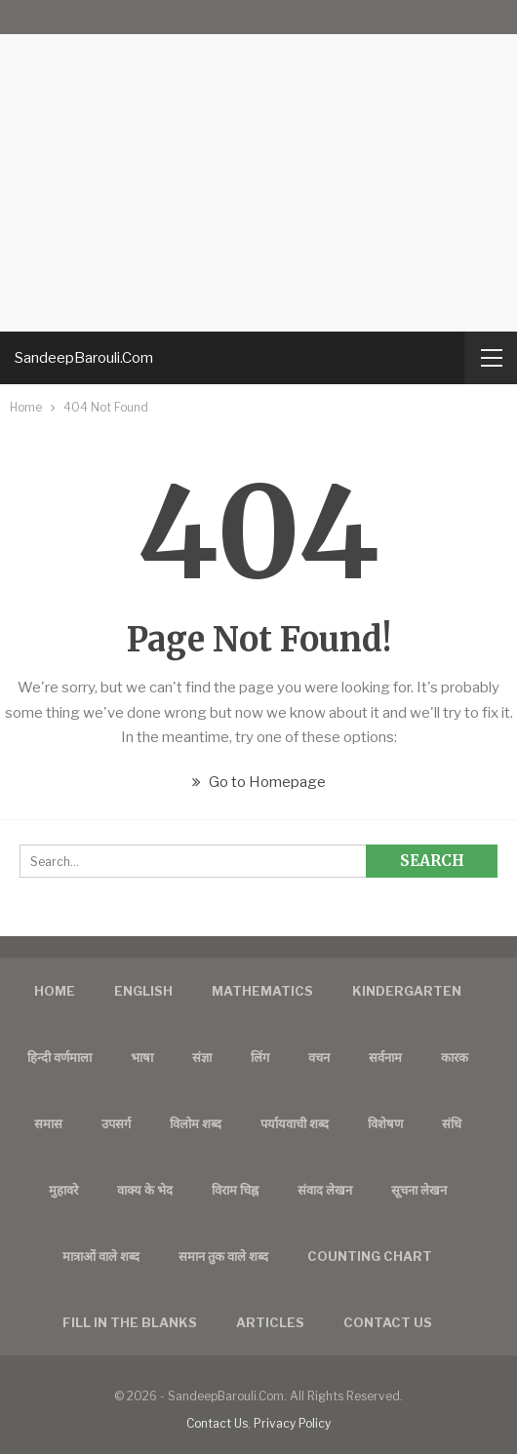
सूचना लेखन (419, 1190)
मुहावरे (63, 1190)
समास (48, 1123)
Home (54, 991)
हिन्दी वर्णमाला (59, 1057)
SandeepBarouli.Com (84, 358)
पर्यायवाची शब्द (294, 1123)
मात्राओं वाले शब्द (100, 1256)
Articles (270, 1322)
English (143, 991)
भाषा (142, 1057)
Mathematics (262, 991)
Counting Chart (369, 1256)
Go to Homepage (259, 782)
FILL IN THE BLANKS (129, 1322)
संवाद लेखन (325, 1190)
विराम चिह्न (235, 1190)
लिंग (260, 1057)
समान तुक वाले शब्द (223, 1256)
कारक (454, 1057)
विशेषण (385, 1123)
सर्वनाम (385, 1057)
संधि (451, 1123)
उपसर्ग (116, 1123)
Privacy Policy (292, 1423)
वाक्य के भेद (145, 1190)
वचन (319, 1057)
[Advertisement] (258, 165)
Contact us (387, 1322)
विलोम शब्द (195, 1123)
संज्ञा (202, 1057)
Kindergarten (406, 991)
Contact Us (217, 1423)
